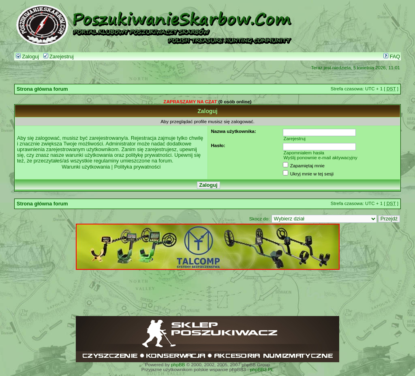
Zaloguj (27, 57)
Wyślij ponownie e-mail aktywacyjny (320, 157)
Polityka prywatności (137, 167)
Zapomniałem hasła (303, 152)
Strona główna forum (42, 89)
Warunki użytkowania (86, 167)
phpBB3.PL (262, 369)
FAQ (391, 57)
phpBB (178, 364)
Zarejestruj (58, 57)
